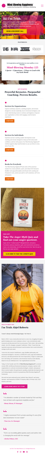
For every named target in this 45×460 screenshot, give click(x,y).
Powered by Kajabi (22, 456)
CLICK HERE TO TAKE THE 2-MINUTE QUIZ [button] (19, 254)
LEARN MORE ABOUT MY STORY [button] (14, 386)
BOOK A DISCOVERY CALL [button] (15, 31)
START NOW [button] (9, 121)
